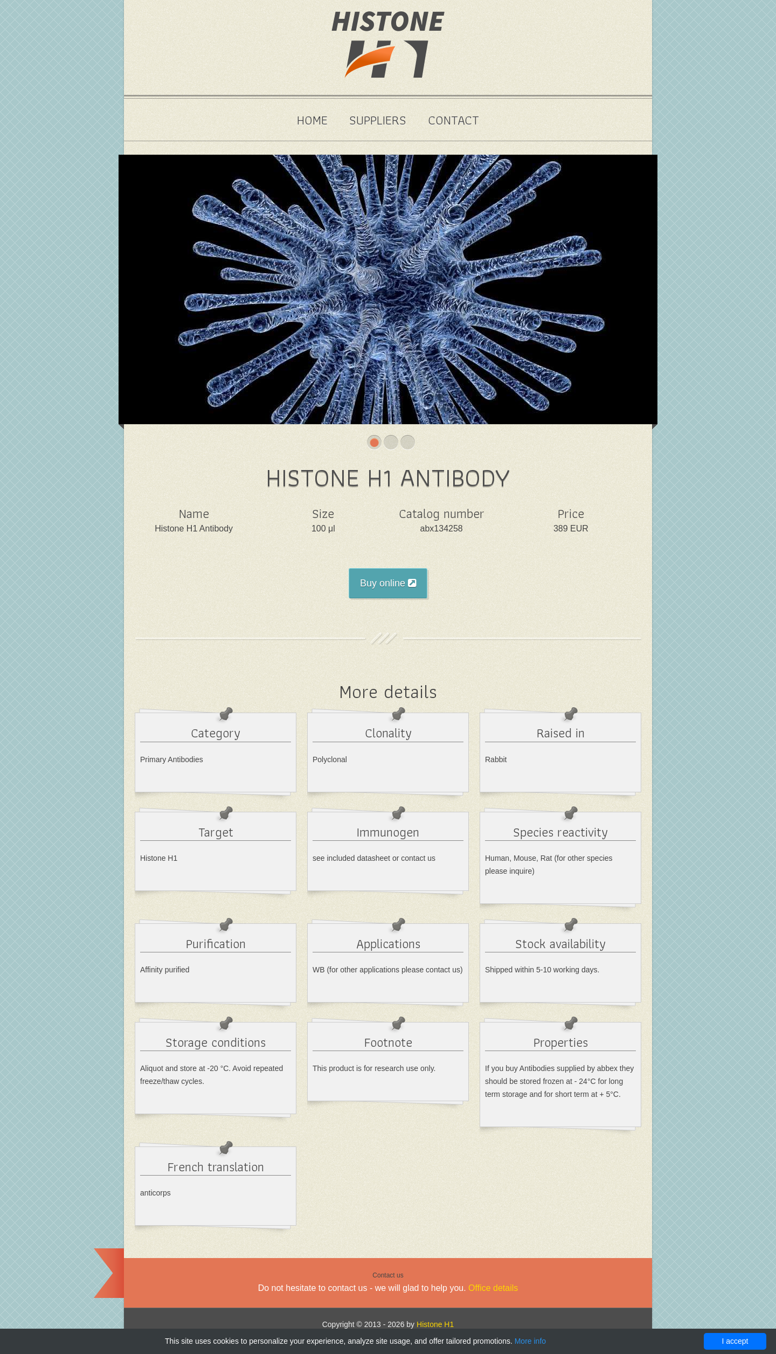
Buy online (388, 583)
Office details (493, 1288)
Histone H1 (435, 1324)
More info (530, 1341)
